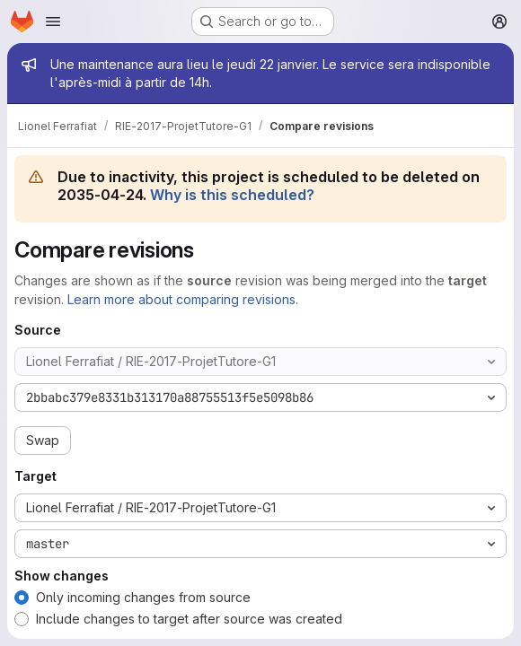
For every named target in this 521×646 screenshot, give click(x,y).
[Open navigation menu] (53, 21)
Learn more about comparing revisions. (182, 299)
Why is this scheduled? (232, 195)
